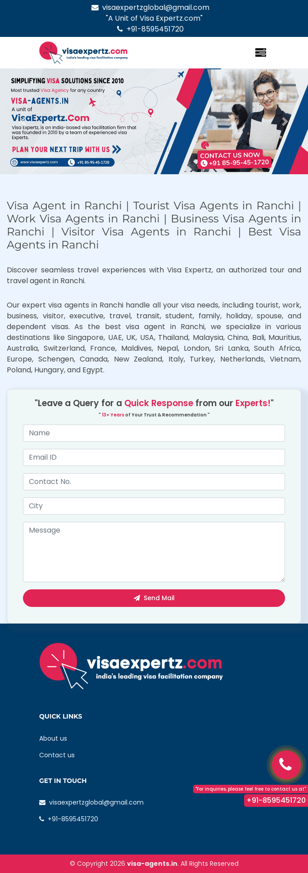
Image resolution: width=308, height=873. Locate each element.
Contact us (57, 755)
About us (53, 738)
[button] (23, 121)
